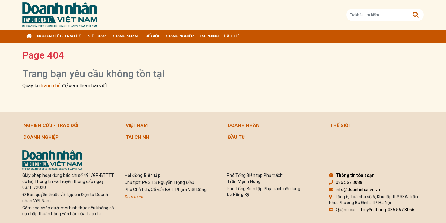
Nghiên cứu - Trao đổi (60, 36)
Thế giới (151, 36)
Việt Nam (97, 36)
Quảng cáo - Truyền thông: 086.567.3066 (371, 209)
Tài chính (209, 36)
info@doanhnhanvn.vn (354, 189)
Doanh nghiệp (179, 36)
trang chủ (51, 86)
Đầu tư (231, 36)
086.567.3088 (345, 182)
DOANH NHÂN (125, 36)
